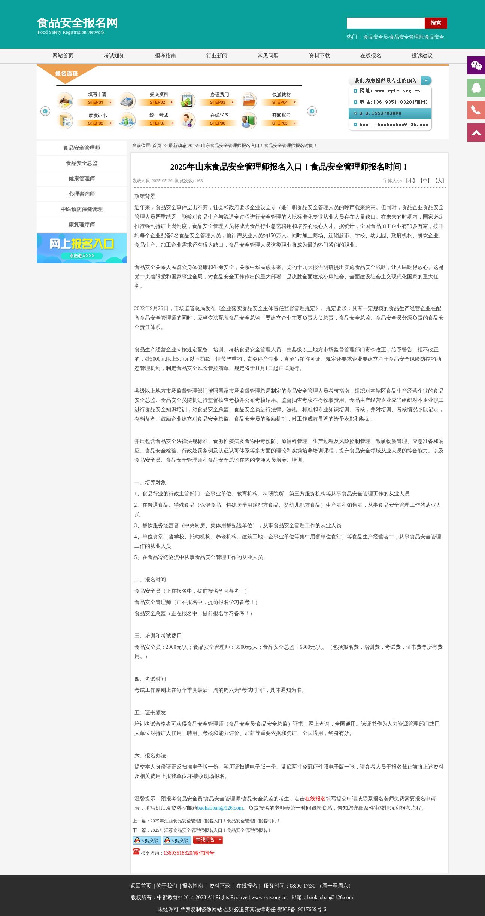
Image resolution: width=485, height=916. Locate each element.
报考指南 (165, 55)
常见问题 (268, 55)
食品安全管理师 (81, 148)
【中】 (425, 180)
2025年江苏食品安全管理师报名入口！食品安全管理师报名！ (211, 830)
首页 (156, 145)
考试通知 (114, 55)
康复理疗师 (82, 225)
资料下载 (319, 55)
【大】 (439, 180)
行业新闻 (216, 55)
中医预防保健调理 (82, 209)
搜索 (436, 23)
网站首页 (62, 55)
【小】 (410, 180)
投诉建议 (422, 55)
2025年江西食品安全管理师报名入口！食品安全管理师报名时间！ (216, 821)
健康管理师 (82, 178)
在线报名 (370, 55)
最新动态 (178, 145)
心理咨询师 (82, 194)
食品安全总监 (81, 163)
